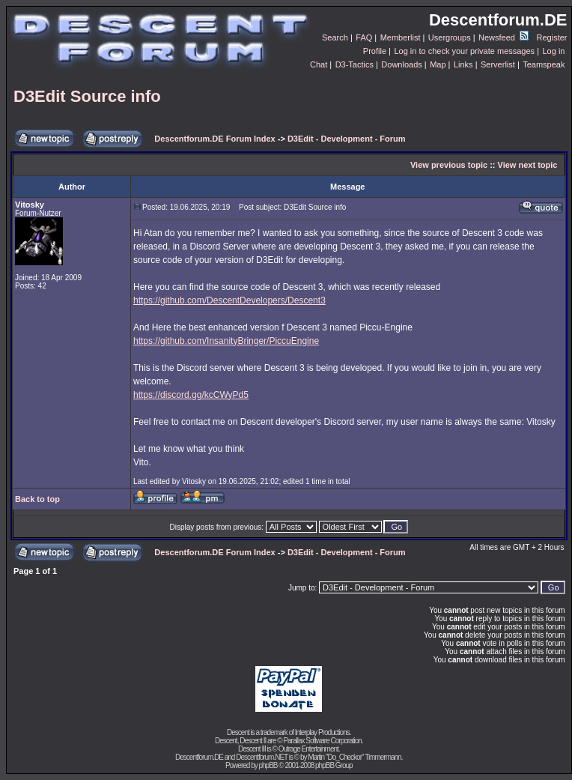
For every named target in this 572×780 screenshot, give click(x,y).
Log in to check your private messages (464, 50)
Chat (318, 64)
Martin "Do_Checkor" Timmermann (354, 757)
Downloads (401, 64)
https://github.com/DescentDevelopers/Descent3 (229, 300)
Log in (553, 50)
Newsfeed (503, 37)
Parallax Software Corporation (322, 741)
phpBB (267, 765)
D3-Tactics (354, 64)
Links (463, 64)
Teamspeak (544, 64)
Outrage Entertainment (308, 749)
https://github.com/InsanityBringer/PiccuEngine (226, 341)
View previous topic (448, 164)
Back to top (37, 499)
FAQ (364, 37)
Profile (374, 50)
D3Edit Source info (87, 96)
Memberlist (400, 37)
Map (437, 64)
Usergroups (449, 37)
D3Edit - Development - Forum (346, 138)
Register (552, 37)
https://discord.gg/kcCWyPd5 (191, 395)
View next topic (528, 164)
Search (335, 37)
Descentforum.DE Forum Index (214, 138)
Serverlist (498, 64)
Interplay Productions (322, 732)
